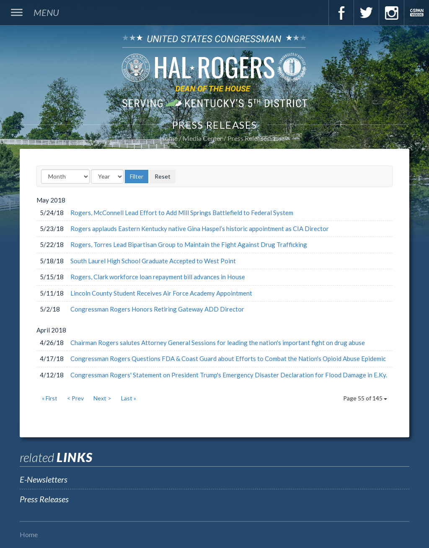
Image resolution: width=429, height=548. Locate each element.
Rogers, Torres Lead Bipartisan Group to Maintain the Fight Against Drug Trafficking (188, 244)
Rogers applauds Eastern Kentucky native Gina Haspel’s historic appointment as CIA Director (199, 228)
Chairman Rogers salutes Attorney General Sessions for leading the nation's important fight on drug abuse (217, 342)
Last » (128, 398)
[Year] (107, 176)
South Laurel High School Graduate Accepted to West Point (153, 261)
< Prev (75, 398)
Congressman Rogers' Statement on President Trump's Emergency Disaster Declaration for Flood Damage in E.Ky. (228, 375)
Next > (102, 398)
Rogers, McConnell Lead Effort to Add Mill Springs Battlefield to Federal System (181, 212)
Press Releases (248, 138)
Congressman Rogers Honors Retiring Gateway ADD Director (157, 309)
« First (49, 398)
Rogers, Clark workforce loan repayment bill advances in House (157, 276)
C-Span (416, 12)
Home (169, 138)
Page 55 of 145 (365, 398)
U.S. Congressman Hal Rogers (214, 70)
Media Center (202, 138)
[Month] (65, 176)
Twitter (366, 12)
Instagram (391, 12)
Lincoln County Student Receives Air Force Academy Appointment (161, 293)
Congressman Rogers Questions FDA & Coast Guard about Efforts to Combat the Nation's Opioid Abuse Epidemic (228, 358)
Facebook (341, 12)
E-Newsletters (43, 479)
